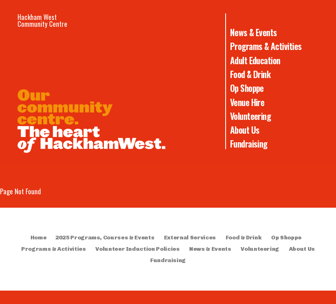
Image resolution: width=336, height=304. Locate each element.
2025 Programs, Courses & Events (104, 237)
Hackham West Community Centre (42, 20)
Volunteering (250, 115)
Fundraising (248, 143)
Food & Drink (250, 73)
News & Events (253, 32)
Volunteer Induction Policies (137, 248)
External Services (190, 237)
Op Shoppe (247, 87)
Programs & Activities (266, 45)
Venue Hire (247, 102)
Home (38, 237)
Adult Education (255, 60)
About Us (245, 129)
